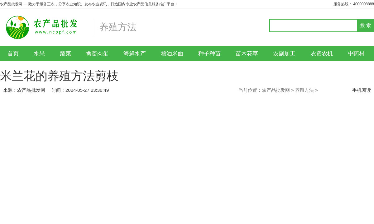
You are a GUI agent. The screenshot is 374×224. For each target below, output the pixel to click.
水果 (39, 53)
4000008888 (363, 4)
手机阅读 (361, 90)
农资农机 (321, 53)
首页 (13, 53)
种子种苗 (209, 53)
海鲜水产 (134, 53)
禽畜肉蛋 (97, 53)
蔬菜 (65, 53)
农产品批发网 (31, 90)
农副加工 (284, 53)
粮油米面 (172, 53)
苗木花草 (247, 53)
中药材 (356, 53)
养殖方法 (304, 90)
